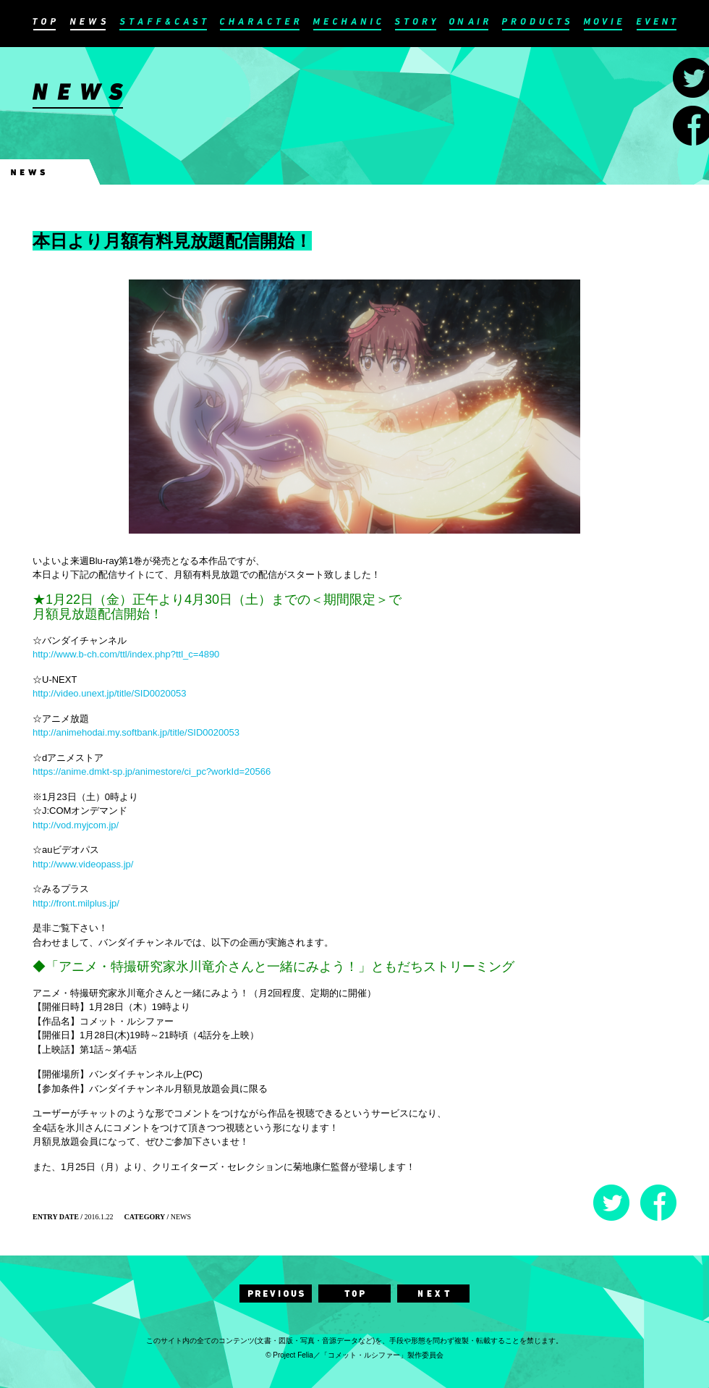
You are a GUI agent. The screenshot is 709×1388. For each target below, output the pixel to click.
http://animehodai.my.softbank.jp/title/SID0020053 (136, 732)
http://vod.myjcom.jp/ (76, 825)
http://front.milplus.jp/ (76, 903)
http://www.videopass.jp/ (83, 864)
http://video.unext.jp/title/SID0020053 (109, 693)
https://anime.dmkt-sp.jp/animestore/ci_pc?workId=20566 (152, 771)
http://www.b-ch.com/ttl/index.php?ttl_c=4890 (126, 654)
